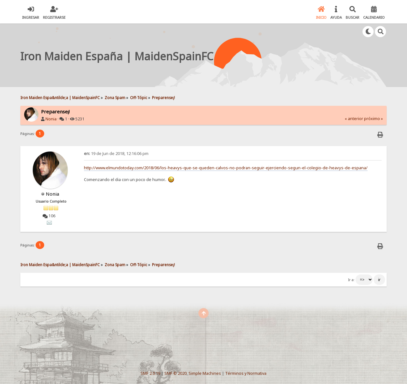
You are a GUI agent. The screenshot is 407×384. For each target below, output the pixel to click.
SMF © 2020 (175, 373)
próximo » (373, 118)
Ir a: (351, 280)
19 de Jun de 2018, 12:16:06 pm (116, 153)
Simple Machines (205, 373)
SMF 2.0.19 (150, 373)
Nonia (51, 119)
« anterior (354, 118)
